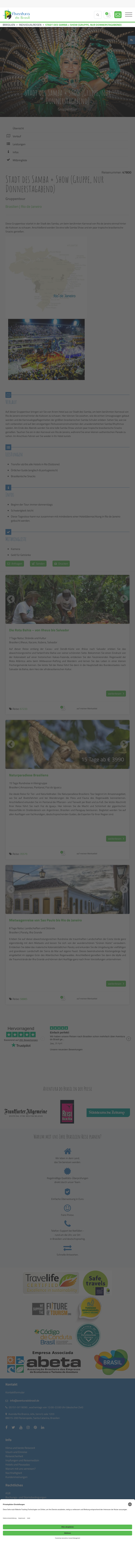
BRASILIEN (9, 25)
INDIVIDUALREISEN (30, 25)
